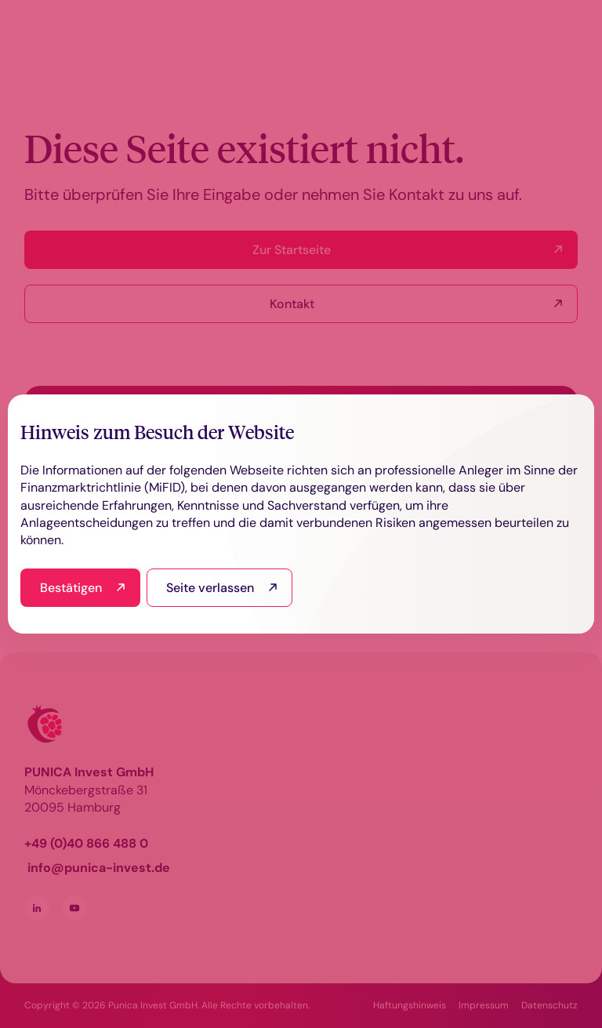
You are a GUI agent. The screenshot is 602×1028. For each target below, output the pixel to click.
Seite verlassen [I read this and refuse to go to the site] (210, 587)
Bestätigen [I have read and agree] (71, 587)
